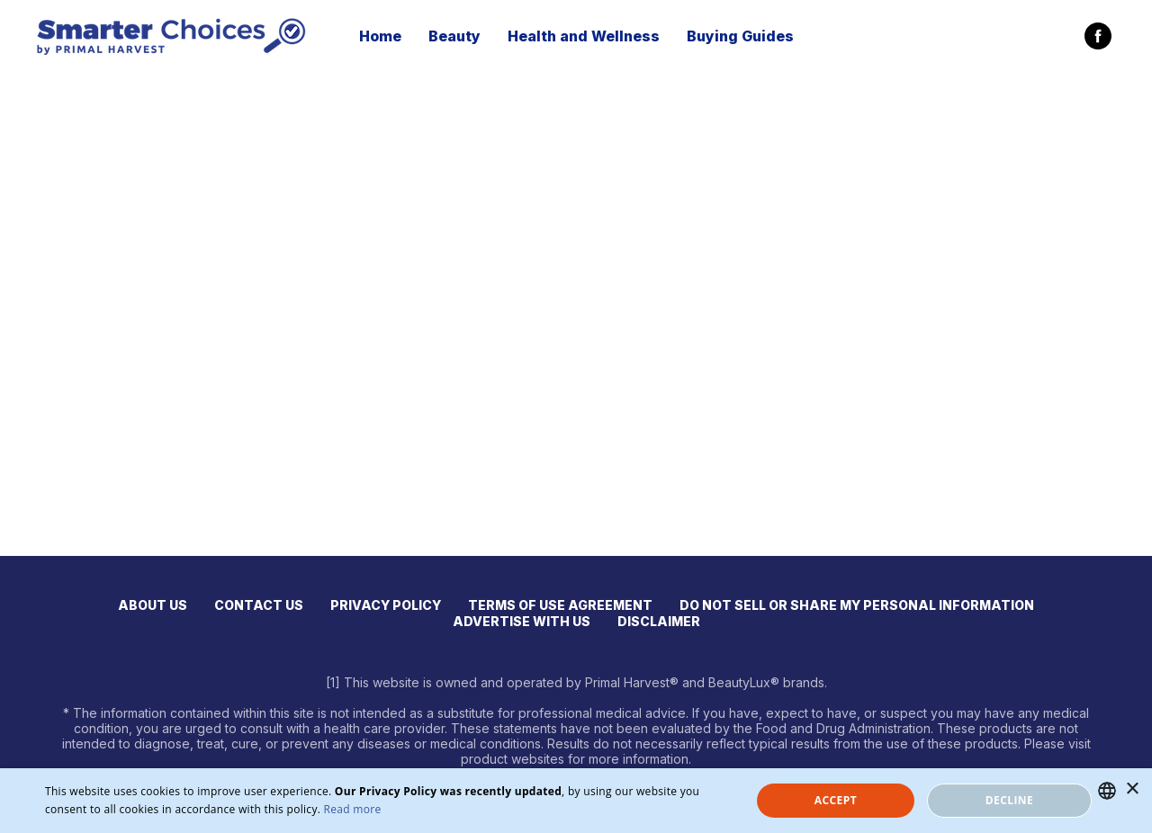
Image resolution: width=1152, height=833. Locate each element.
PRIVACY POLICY (385, 605)
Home (380, 36)
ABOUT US (152, 605)
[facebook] (1098, 35)
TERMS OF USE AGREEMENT (560, 605)
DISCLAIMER (658, 621)
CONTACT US (258, 605)
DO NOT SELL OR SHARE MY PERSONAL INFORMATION (857, 605)
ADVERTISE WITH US (521, 621)
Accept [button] (835, 800)
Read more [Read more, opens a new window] (353, 809)
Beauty (454, 36)
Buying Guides (740, 36)
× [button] (1131, 789)
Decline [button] (1009, 800)
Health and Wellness (584, 36)
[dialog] (576, 800)
